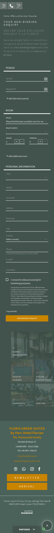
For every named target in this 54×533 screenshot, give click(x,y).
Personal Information (20, 166)
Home (7, 501)
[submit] (27, 318)
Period (10, 67)
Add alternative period (17, 98)
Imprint (13, 501)
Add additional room (16, 156)
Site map (44, 501)
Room (9, 110)
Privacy (21, 501)
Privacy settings (32, 501)
